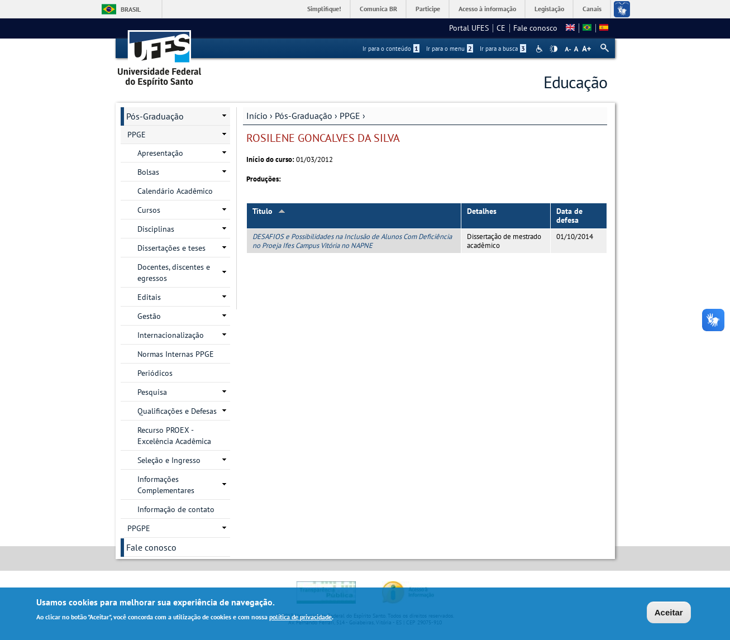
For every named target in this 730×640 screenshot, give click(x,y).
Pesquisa (152, 392)
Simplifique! (324, 8)
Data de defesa (569, 216)
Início (257, 115)
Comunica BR (378, 8)
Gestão (149, 316)
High (553, 49)
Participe (428, 8)
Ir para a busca (503, 48)
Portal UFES (469, 28)
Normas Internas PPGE (175, 354)
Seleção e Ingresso (169, 460)
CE (501, 28)
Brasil (131, 9)
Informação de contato (175, 509)
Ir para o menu (449, 48)
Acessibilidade (540, 48)
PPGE (350, 115)
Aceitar (669, 613)
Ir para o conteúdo (390, 48)
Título (268, 211)
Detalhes (482, 211)
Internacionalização (170, 335)
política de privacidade (300, 618)
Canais (592, 8)
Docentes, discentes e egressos (173, 272)
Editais (149, 297)
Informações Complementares (165, 484)
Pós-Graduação (303, 115)
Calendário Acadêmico (175, 191)
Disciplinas (155, 229)
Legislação (549, 8)
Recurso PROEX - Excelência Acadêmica (174, 435)
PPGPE (138, 528)
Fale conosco (535, 28)
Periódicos (155, 373)
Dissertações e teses (171, 248)
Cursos (148, 210)
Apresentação (160, 153)
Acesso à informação (487, 8)
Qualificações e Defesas (177, 411)
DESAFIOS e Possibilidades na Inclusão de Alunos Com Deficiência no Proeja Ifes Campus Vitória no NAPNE (352, 241)
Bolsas (148, 172)
